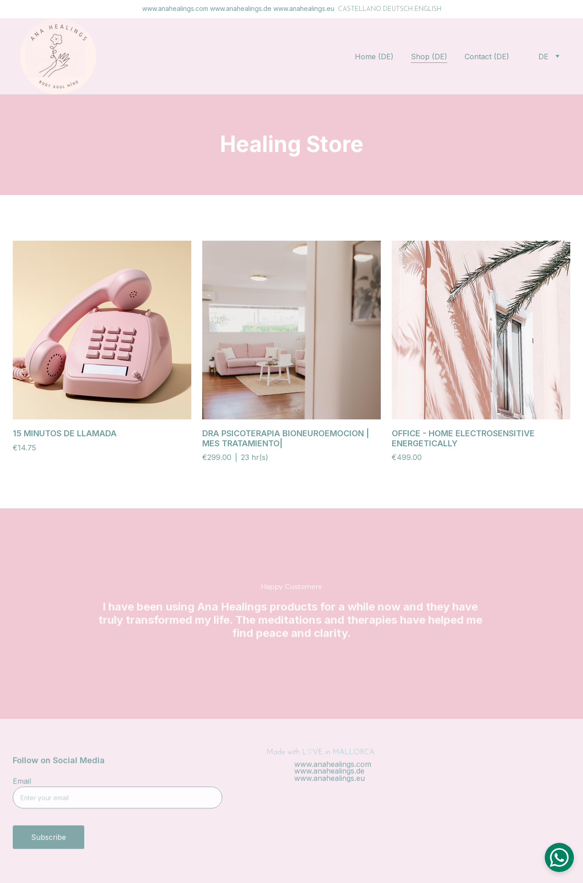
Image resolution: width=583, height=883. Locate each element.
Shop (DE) (429, 56)
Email (22, 785)
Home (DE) (374, 56)
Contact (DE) (487, 56)
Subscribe (48, 841)
